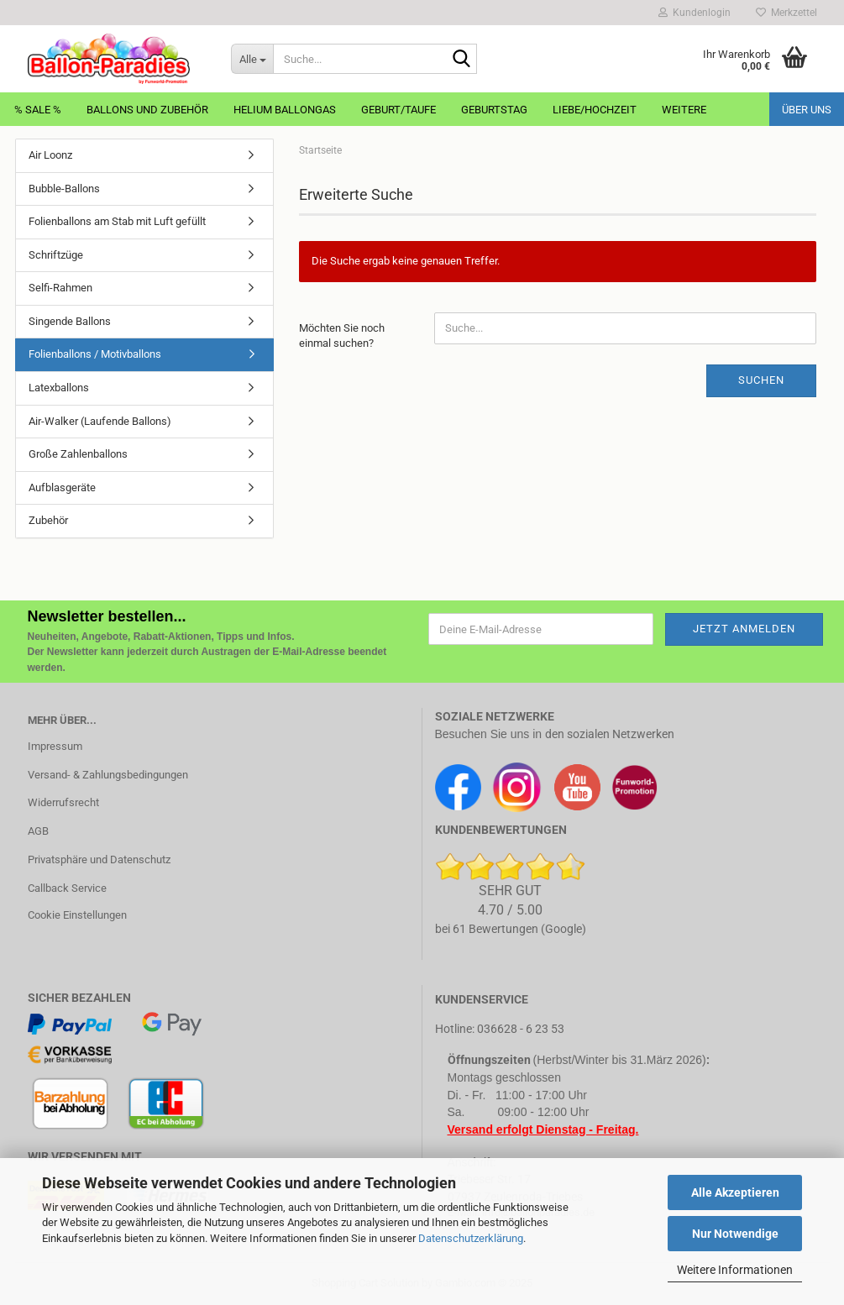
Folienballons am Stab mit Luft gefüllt (117, 221)
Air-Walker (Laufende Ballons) (100, 421)
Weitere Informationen (735, 1269)
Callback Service (67, 888)
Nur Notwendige (735, 1233)
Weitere (684, 109)
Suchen (761, 380)
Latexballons (59, 387)
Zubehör (48, 520)
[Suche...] (252, 59)
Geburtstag (494, 109)
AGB (38, 831)
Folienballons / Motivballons (95, 354)
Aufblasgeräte (62, 487)
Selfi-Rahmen (60, 287)
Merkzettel (786, 12)
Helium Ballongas (284, 109)
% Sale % (37, 109)
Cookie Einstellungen (77, 915)
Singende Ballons (70, 321)
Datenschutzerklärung (470, 1238)
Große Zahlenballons (78, 454)
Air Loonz (50, 155)
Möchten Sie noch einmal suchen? (342, 336)
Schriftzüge (56, 255)
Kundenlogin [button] (694, 12)
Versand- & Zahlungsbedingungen (108, 774)
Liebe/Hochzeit (595, 109)
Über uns (806, 109)
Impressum (55, 746)
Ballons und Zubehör (147, 109)
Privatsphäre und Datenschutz (99, 859)
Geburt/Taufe (398, 109)
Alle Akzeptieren (735, 1192)
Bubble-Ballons (64, 188)
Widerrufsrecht (63, 802)
